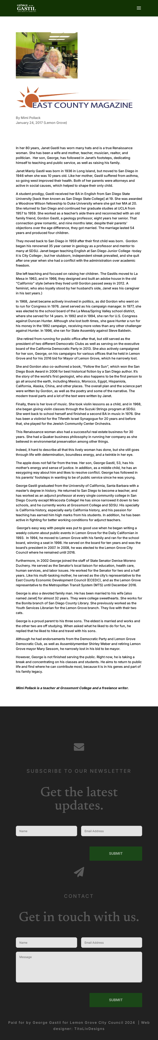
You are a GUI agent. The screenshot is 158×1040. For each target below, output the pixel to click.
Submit (116, 890)
